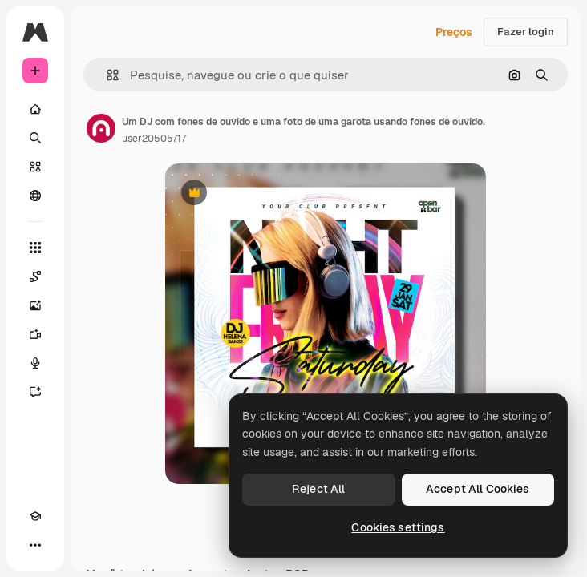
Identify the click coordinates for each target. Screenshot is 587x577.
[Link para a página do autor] (101, 128)
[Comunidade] (35, 195)
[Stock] (35, 167)
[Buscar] (35, 138)
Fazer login (525, 31)
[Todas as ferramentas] (35, 247)
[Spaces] (35, 276)
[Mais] (35, 545)
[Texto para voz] (35, 363)
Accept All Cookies (478, 489)
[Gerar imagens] (35, 305)
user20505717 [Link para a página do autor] (154, 138)
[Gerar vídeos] (35, 334)
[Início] (35, 109)
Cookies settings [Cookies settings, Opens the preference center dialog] (397, 527)
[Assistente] (35, 392)
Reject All (318, 489)
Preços (453, 32)
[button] (106, 75)
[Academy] (35, 516)
